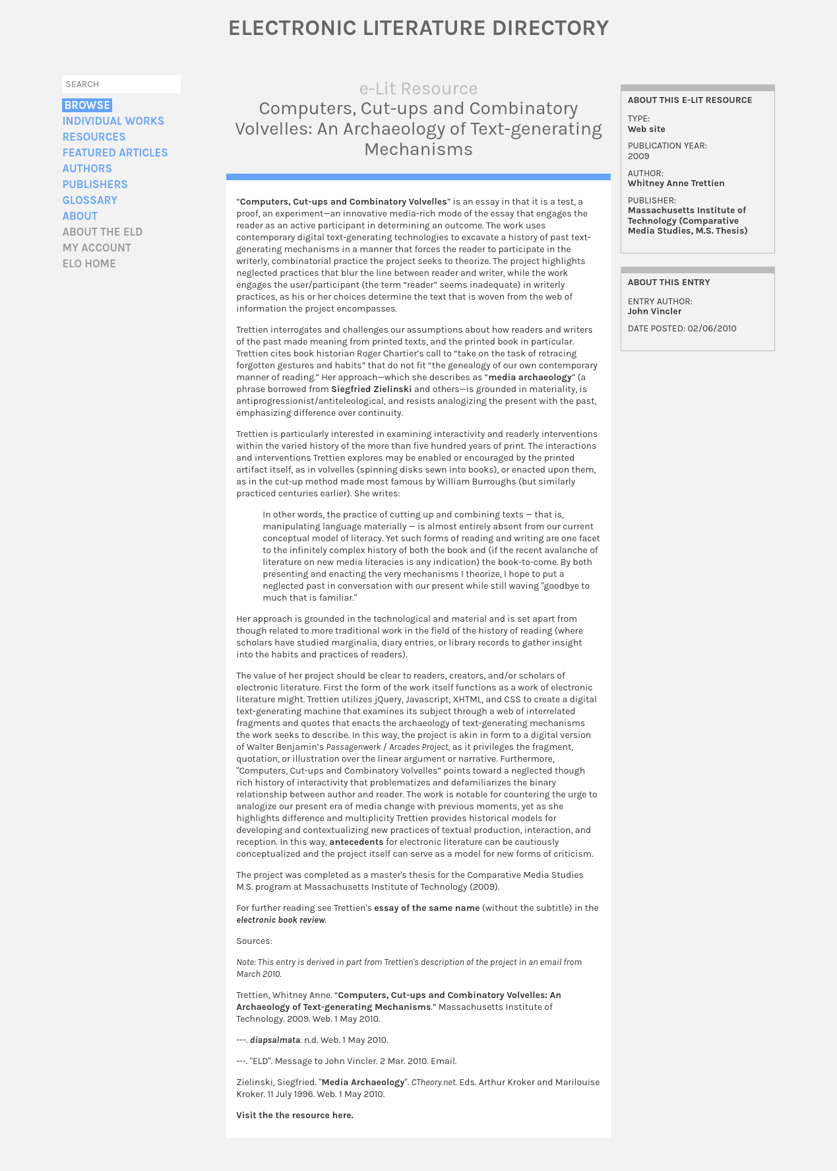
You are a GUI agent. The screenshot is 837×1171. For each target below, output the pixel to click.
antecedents (356, 842)
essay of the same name (427, 908)
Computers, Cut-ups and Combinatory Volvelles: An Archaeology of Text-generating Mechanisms (398, 1001)
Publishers (94, 184)
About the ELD (102, 232)
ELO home (89, 263)
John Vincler (654, 311)
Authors (87, 168)
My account (96, 248)
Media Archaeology (362, 1082)
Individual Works (113, 121)
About (79, 216)
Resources (93, 137)
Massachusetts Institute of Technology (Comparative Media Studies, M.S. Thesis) (688, 220)
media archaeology (529, 377)
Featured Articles (115, 153)
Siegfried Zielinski (371, 389)
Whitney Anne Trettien (676, 183)
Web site (647, 129)
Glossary (89, 200)
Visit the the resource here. (294, 1115)
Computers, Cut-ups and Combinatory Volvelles (343, 201)
